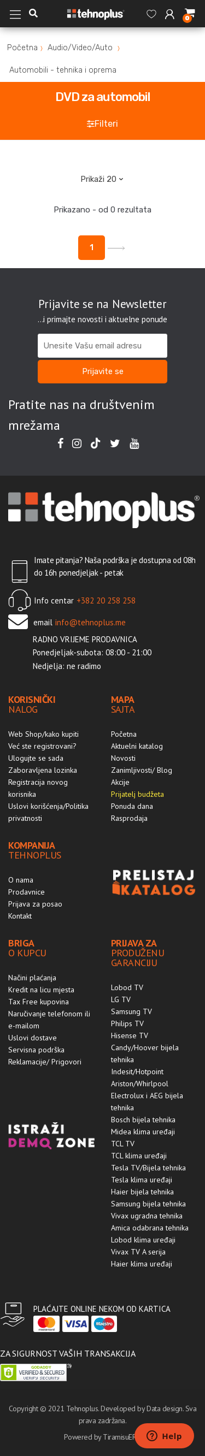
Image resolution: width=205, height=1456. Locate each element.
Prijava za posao (35, 904)
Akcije (120, 782)
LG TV (121, 999)
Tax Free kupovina (38, 1002)
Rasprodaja (129, 818)
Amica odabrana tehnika (150, 1228)
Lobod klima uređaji (143, 1240)
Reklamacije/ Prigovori (44, 1062)
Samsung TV (131, 1011)
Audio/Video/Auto (80, 47)
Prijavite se (103, 371)
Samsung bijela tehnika (148, 1204)
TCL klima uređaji (139, 1156)
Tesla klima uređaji (141, 1180)
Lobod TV (127, 987)
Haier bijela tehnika (142, 1192)
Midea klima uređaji (143, 1132)
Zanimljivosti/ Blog (141, 770)
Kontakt (20, 916)
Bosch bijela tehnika (143, 1119)
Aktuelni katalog (137, 746)
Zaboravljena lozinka (42, 770)
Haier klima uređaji (141, 1264)
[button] (33, 13)
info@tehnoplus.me (90, 622)
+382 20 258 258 (106, 600)
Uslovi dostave (32, 1038)
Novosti (123, 758)
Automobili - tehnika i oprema (62, 70)
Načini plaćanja (32, 977)
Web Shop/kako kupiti (43, 734)
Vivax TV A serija (138, 1252)
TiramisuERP (121, 1437)
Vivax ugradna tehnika (147, 1216)
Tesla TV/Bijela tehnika (148, 1168)
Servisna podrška (36, 1050)
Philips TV (127, 1023)
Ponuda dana (132, 806)
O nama (20, 880)
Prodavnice (26, 892)
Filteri (102, 124)
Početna (22, 47)
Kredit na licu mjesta (41, 990)
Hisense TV (129, 1035)
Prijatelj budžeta (137, 794)
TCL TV (122, 1144)
